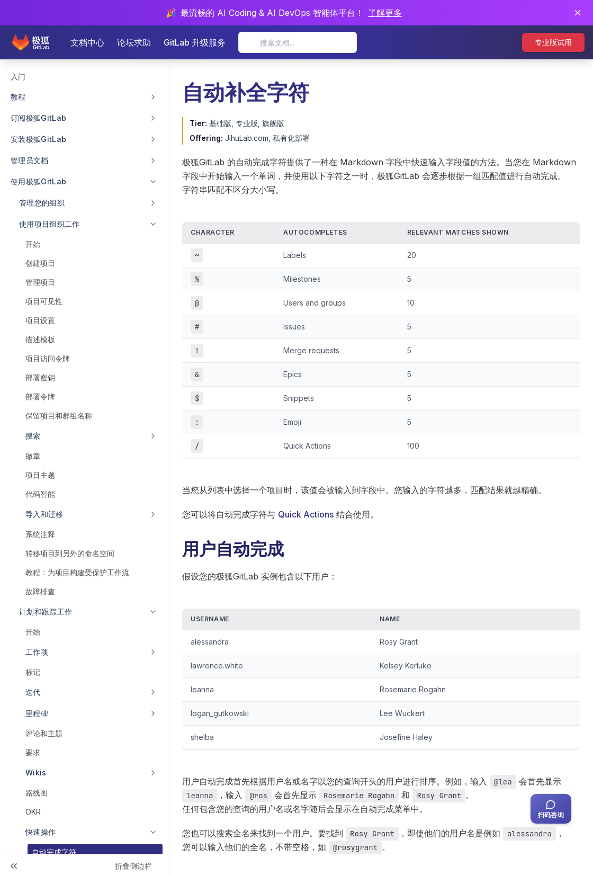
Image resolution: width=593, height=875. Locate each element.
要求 (32, 752)
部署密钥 (40, 377)
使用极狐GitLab (39, 181)
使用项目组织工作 (49, 223)
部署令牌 (40, 396)
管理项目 (40, 282)
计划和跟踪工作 (45, 611)
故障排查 (40, 591)
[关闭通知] (578, 13)
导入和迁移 (44, 514)
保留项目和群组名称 (58, 415)
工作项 (36, 651)
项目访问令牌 (47, 358)
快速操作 (40, 831)
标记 (32, 671)
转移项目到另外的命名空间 (69, 553)
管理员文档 (30, 160)
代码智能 (40, 493)
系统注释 (40, 534)
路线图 (36, 792)
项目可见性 (43, 301)
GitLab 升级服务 (195, 42)
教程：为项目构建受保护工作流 (77, 572)
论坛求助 (134, 42)
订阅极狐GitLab (39, 117)
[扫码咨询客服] (551, 808)
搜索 (33, 435)
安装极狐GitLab (39, 139)
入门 (18, 76)
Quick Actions (306, 514)
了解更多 (385, 12)
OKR (33, 811)
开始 (32, 243)
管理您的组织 (42, 202)
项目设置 (40, 320)
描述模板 (40, 339)
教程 (18, 96)
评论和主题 (43, 733)
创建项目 (40, 262)
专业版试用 (553, 42)
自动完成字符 (54, 851)
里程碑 (36, 713)
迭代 (33, 692)
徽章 (32, 455)
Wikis (36, 772)
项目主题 (40, 474)
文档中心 (87, 42)
